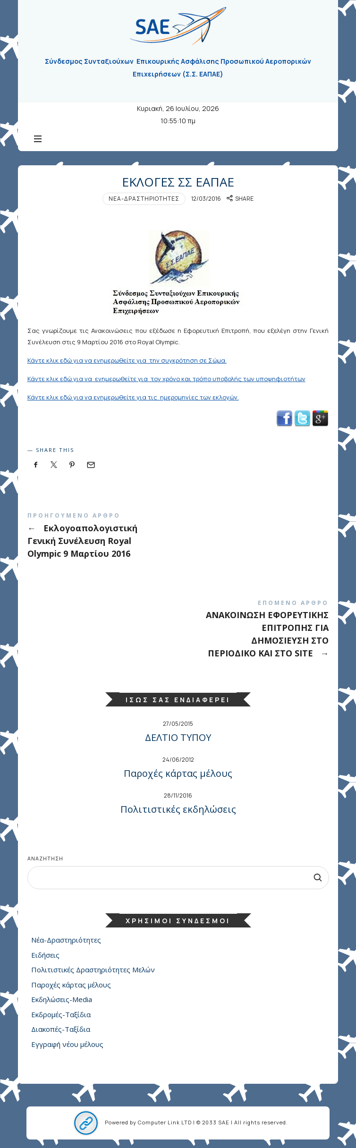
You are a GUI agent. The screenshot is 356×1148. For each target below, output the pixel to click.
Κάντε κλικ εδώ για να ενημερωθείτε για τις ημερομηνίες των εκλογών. (133, 397)
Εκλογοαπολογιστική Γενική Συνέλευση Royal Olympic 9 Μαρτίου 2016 (178, 537)
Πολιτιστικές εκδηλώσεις (178, 809)
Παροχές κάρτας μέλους (178, 773)
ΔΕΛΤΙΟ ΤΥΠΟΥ (178, 737)
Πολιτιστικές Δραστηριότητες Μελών (93, 969)
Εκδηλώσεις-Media (61, 999)
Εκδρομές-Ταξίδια (61, 1014)
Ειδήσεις (45, 954)
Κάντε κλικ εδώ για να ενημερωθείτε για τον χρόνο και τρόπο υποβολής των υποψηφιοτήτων (166, 378)
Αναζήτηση (45, 858)
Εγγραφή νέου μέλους (67, 1043)
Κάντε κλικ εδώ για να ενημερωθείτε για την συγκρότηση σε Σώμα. (127, 360)
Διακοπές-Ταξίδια (60, 1029)
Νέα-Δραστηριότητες (144, 199)
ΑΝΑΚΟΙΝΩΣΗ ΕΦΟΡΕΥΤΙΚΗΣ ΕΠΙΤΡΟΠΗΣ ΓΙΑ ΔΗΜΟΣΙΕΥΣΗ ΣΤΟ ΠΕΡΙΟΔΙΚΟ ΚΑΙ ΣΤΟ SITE (178, 631)
